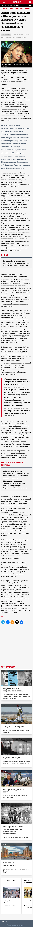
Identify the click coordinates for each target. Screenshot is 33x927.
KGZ (6, 5)
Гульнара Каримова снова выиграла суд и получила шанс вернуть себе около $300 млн (16, 263)
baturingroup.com (18, 925)
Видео (17, 9)
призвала (5, 73)
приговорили (9, 549)
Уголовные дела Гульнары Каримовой (16, 37)
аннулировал (6, 603)
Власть (3, 37)
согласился (5, 95)
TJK (8, 5)
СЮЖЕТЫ (27, 9)
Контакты (4, 921)
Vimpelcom (23, 515)
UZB (14, 5)
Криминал (26, 34)
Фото (21, 9)
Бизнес (21, 34)
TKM (11, 5)
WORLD (17, 5)
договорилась (23, 569)
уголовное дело (7, 372)
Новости (4, 9)
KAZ (3, 5)
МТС (10, 517)
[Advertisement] (16, 648)
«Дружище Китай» (10, 880)
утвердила (21, 572)
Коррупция (15, 34)
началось (5, 503)
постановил (6, 585)
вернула (25, 562)
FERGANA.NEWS (16, 2)
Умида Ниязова (15, 426)
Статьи (11, 9)
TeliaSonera (13, 515)
